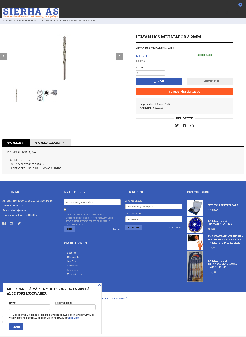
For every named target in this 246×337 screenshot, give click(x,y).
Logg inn (72, 271)
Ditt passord (133, 214)
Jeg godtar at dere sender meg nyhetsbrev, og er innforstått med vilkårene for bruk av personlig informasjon (89, 220)
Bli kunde (73, 257)
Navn (29, 305)
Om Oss (71, 262)
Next (119, 56)
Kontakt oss (74, 275)
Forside (71, 253)
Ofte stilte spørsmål (114, 299)
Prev (3, 56)
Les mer (117, 230)
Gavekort (72, 266)
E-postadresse (133, 201)
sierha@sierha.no (20, 211)
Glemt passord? (175, 228)
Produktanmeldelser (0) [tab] (49, 143)
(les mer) (73, 318)
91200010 (17, 206)
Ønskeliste (210, 82)
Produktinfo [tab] (14, 143)
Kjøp (159, 82)
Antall (140, 67)
